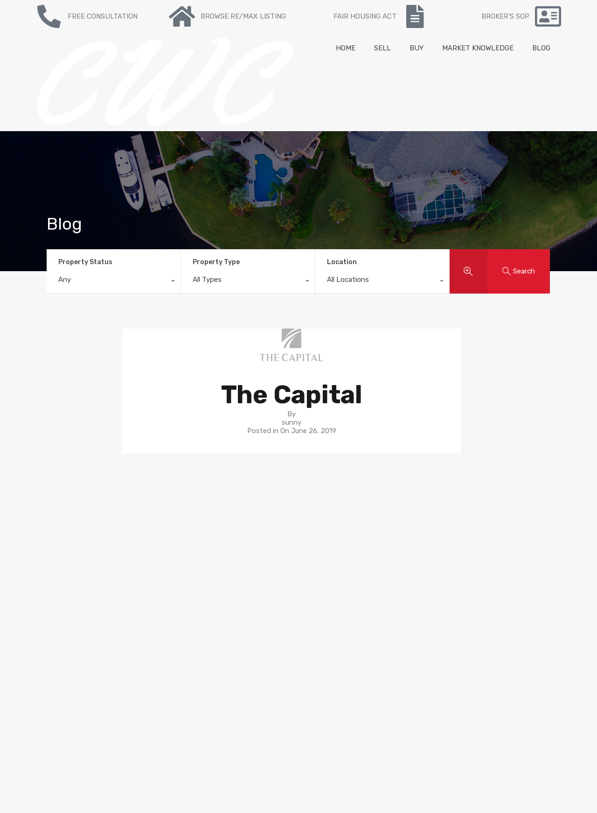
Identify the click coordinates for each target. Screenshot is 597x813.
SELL (382, 48)
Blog (161, 563)
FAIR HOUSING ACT (364, 16)
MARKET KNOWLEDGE (478, 48)
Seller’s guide (323, 529)
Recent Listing (177, 537)
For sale (166, 521)
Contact (167, 554)
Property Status (85, 262)
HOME (345, 48)
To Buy (165, 529)
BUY (416, 48)
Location (342, 262)
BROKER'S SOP (505, 16)
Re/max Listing (178, 546)
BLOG (541, 48)
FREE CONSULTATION (103, 16)
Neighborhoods (328, 537)
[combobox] (113, 282)
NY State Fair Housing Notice (53, 720)
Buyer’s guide (324, 521)
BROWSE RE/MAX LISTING (243, 16)
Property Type (216, 262)
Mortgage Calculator (186, 571)
